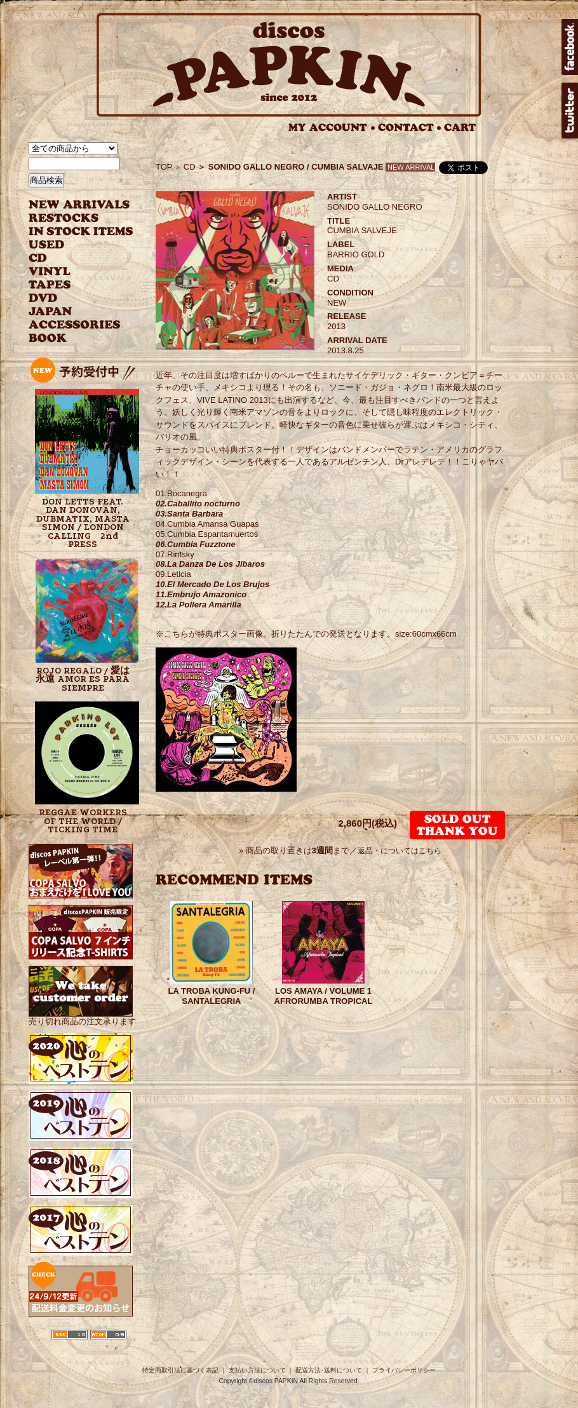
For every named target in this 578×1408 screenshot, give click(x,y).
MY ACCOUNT (331, 127)
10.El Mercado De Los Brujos (212, 584)
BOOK (48, 338)
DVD (43, 298)
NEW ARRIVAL (79, 205)
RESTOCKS (71, 218)
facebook (569, 47)
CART (460, 127)
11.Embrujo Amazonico (201, 594)
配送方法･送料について (328, 1370)
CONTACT (409, 127)
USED (71, 245)
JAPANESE (71, 311)
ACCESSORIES (75, 325)
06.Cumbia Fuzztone (196, 544)
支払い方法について (257, 1370)
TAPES (50, 285)
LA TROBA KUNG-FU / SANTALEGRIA (211, 996)
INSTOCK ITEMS (81, 231)
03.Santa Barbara (189, 513)
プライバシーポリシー (404, 1370)
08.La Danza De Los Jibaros (210, 564)
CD (38, 258)
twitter (569, 111)
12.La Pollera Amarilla (198, 604)
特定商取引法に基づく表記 (180, 1370)
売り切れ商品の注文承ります (82, 1016)
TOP (164, 167)
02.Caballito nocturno (198, 503)
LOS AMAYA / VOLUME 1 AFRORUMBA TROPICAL (323, 996)
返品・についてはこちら (399, 850)
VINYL (51, 271)
